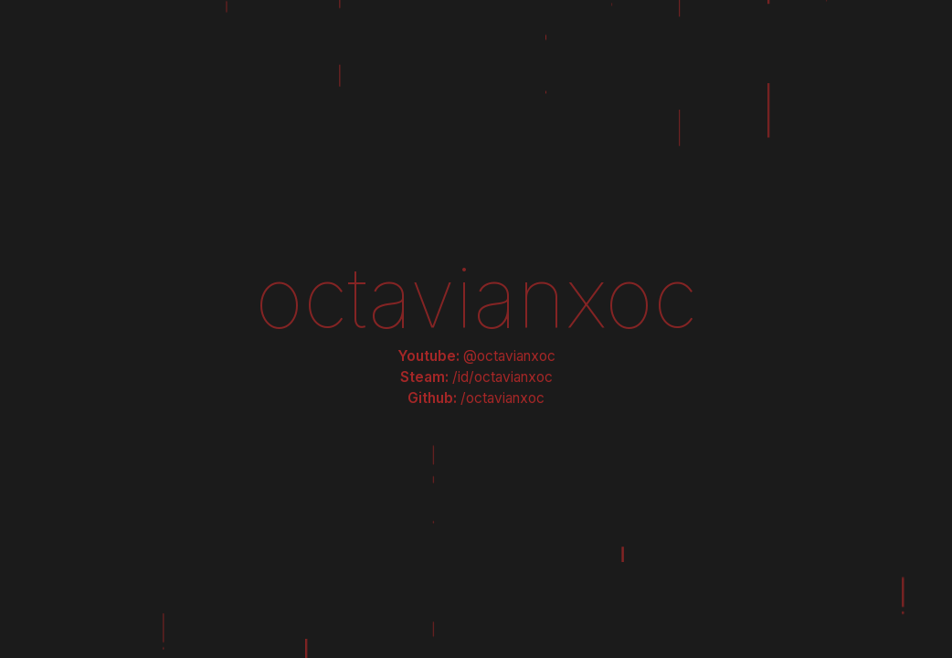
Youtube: (476, 356)
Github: (476, 398)
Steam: (476, 377)
